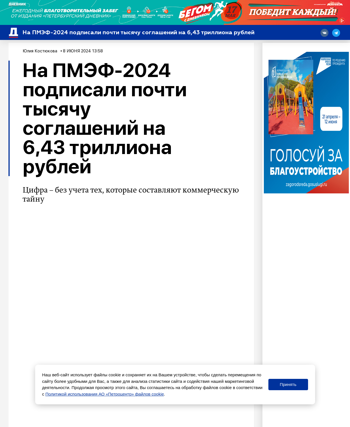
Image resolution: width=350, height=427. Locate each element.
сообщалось (63, 329)
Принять (288, 384)
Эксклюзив (50, 360)
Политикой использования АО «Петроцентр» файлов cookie (104, 394)
